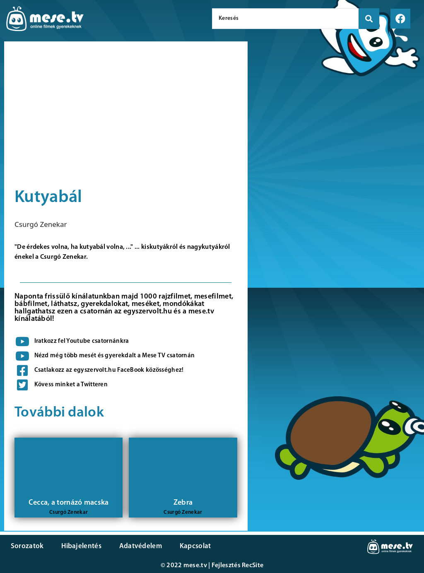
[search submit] (369, 18)
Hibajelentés (80, 546)
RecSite (252, 565)
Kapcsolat (191, 546)
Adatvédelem (137, 546)
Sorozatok (26, 546)
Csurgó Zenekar (40, 224)
